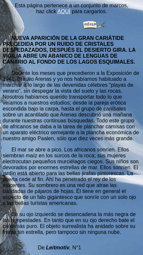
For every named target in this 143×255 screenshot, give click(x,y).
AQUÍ (63, 11)
